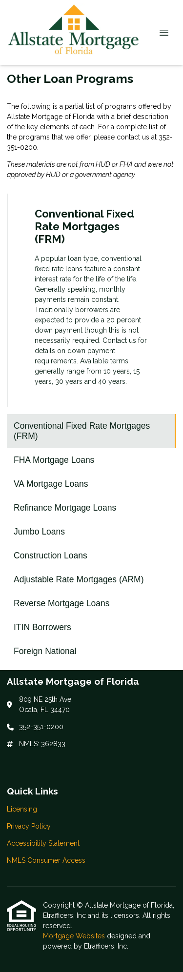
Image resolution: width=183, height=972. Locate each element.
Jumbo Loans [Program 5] (39, 531)
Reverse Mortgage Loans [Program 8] (62, 603)
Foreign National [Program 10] (45, 651)
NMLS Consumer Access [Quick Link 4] (46, 860)
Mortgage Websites (75, 936)
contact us (133, 137)
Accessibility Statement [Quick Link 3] (43, 843)
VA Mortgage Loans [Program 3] (51, 484)
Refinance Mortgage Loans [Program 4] (65, 508)
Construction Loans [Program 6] (50, 555)
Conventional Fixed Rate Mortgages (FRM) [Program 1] (82, 431)
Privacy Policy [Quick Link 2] (29, 826)
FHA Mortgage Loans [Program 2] (54, 460)
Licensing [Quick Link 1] (22, 809)
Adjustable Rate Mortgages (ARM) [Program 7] (79, 579)
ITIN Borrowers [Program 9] (42, 627)
